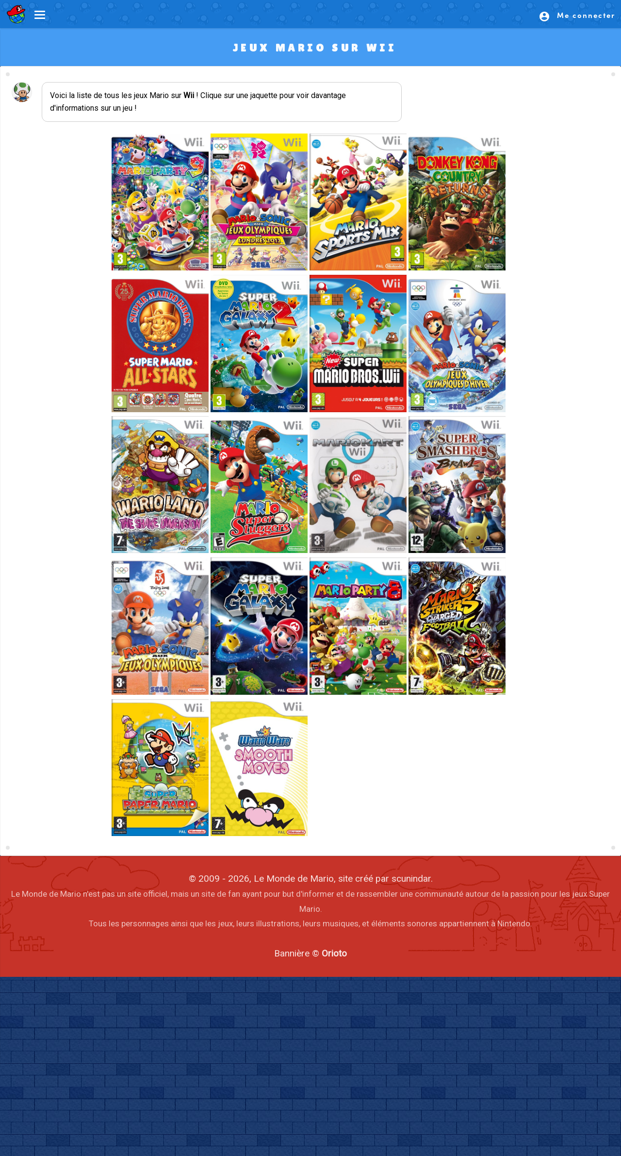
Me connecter (577, 16)
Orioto (334, 953)
